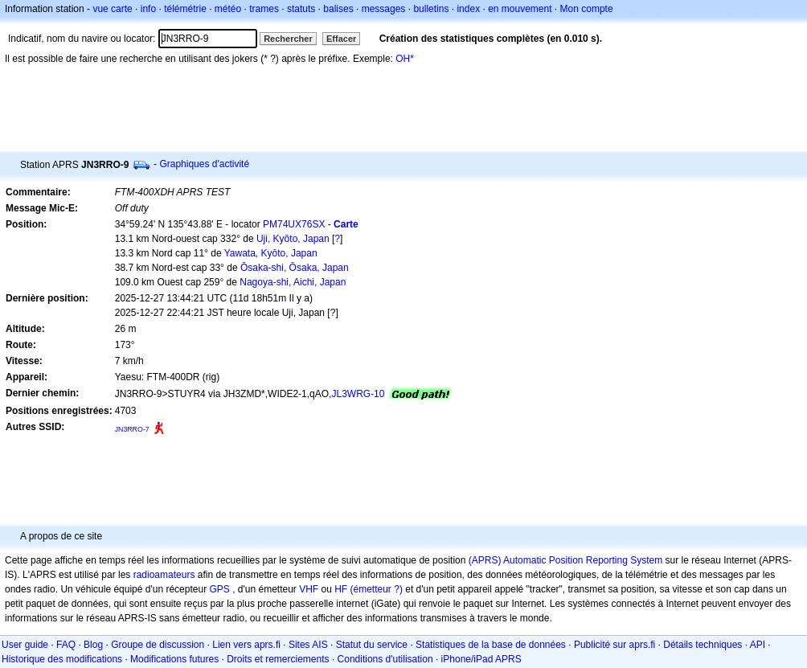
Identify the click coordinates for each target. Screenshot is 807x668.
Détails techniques (702, 644)
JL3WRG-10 (357, 394)
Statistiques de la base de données (491, 644)
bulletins (431, 8)
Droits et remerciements (278, 659)
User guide (25, 644)
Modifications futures (174, 659)
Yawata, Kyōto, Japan (270, 253)
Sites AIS (308, 644)
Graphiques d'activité (204, 164)
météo (228, 8)
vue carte (112, 8)
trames (264, 8)
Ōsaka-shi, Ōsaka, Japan (294, 267)
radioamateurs (164, 574)
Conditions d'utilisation (385, 659)
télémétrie (185, 8)
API (757, 644)
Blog (93, 644)
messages (384, 8)
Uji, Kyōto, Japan (293, 238)
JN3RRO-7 (132, 429)
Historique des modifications (62, 659)
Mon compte (586, 8)
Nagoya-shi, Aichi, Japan (293, 282)
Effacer (341, 38)
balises (338, 8)
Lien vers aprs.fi (246, 644)
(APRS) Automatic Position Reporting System (565, 560)
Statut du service (372, 644)
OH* (404, 58)
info (148, 8)
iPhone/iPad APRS (481, 659)
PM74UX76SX (294, 224)
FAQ (66, 644)
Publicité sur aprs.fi (614, 644)
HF (340, 589)
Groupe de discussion (157, 644)
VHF (308, 589)
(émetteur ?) (376, 589)
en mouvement (519, 8)
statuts (301, 8)
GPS (219, 589)
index (468, 8)
